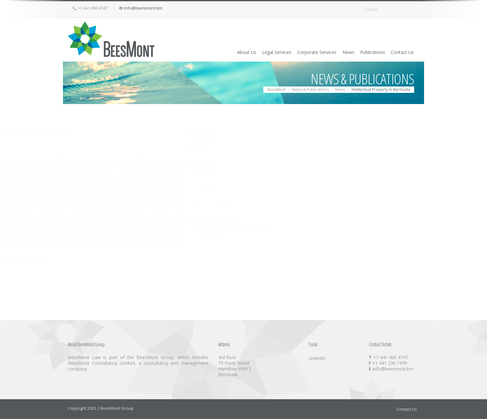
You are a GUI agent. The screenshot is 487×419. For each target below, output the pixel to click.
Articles (96, 185)
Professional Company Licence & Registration (123, 232)
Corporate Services (295, 52)
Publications (362, 52)
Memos (97, 171)
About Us (214, 52)
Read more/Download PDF (243, 258)
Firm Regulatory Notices (105, 220)
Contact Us (398, 52)
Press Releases (104, 200)
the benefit (320, 212)
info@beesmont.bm (143, 8)
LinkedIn (317, 358)
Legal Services (250, 52)
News (333, 52)
